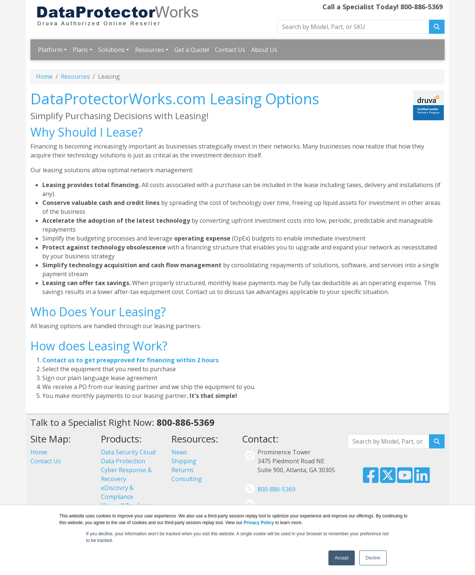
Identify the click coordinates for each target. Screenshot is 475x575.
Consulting (186, 479)
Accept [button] (341, 558)
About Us (264, 50)
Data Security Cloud (128, 452)
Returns (182, 470)
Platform (50, 50)
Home (44, 76)
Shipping (183, 461)
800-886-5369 (276, 489)
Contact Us (230, 50)
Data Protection (123, 461)
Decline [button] (373, 558)
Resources (149, 50)
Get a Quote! (191, 50)
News (179, 452)
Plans (80, 50)
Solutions (111, 50)
